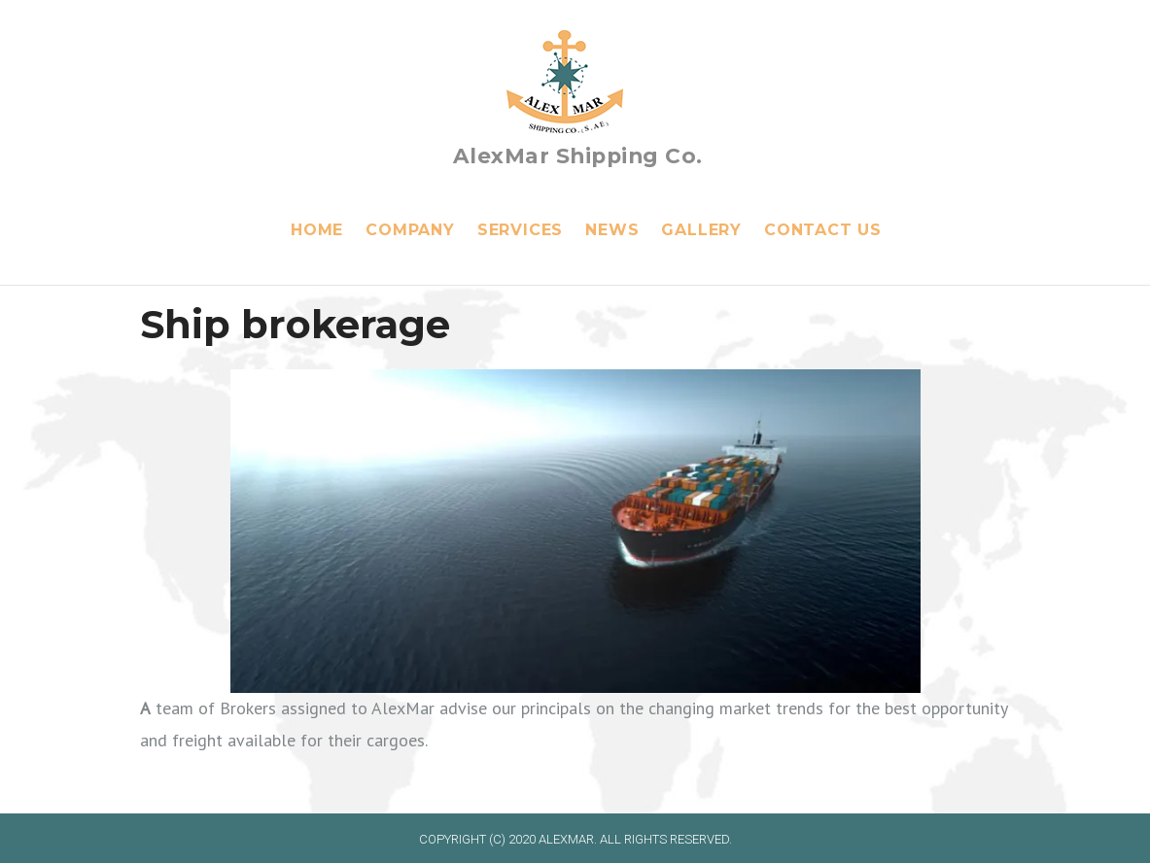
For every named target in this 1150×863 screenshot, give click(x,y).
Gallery (701, 230)
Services (520, 230)
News (612, 230)
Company (410, 230)
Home (317, 230)
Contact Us (823, 230)
